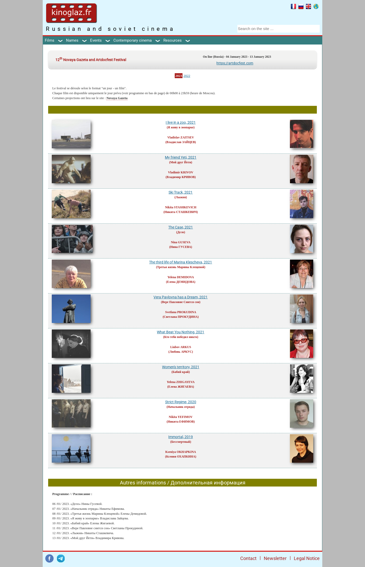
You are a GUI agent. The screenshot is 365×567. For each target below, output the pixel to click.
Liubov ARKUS (180, 347)
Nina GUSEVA (180, 242)
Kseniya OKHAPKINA (180, 452)
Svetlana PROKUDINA (180, 312)
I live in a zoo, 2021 (181, 122)
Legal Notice (307, 558)
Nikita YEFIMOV (181, 417)
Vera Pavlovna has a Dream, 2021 (181, 297)
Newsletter (275, 558)
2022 (187, 76)
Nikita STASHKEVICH (180, 207)
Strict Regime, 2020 (180, 402)
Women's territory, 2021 (180, 367)
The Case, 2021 (180, 227)
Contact (248, 558)
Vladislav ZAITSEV (180, 137)
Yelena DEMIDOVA (180, 277)
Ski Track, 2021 (181, 192)
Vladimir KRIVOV (180, 172)
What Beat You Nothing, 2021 (180, 332)
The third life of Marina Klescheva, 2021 (180, 262)
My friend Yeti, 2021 (180, 157)
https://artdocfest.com (234, 63)
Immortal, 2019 (180, 437)
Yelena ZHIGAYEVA (180, 382)
